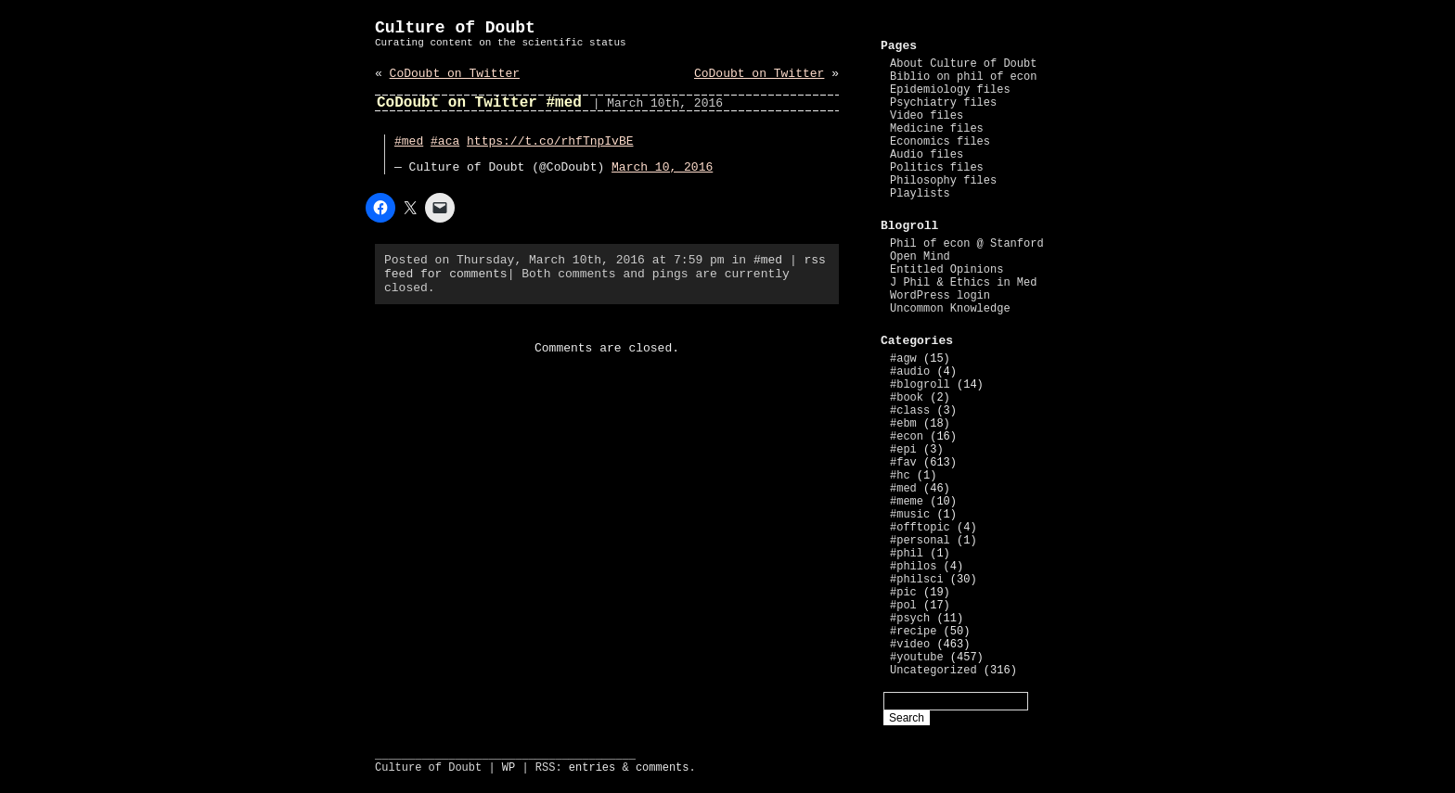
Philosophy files (943, 180)
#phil (906, 553)
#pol (903, 605)
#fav (903, 462)
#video (910, 644)
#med (408, 141)
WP (508, 767)
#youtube (917, 657)
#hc (900, 475)
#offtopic (920, 527)
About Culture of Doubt (963, 64)
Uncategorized (933, 670)
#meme (906, 501)
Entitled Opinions (946, 269)
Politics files (937, 167)
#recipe (913, 631)
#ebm (903, 423)
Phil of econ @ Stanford (967, 243)
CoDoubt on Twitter (455, 74)
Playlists (920, 193)
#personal (920, 540)
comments (662, 767)
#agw (903, 358)
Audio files (926, 154)
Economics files (940, 141)
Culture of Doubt (455, 28)
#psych (910, 618)
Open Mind (920, 256)
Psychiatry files (943, 102)
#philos (913, 566)
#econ (906, 436)
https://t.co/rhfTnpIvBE (550, 141)
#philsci (917, 579)
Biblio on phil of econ (963, 76)
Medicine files (937, 128)
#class (910, 410)
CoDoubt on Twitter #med (479, 103)
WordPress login (940, 295)
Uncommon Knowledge (950, 308)
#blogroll (920, 384)
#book (906, 397)
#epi (903, 449)
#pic (903, 592)
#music (910, 514)
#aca (445, 141)
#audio (910, 371)
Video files (926, 115)
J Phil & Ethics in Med (963, 282)
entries (592, 767)
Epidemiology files (950, 89)
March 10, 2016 (662, 167)
